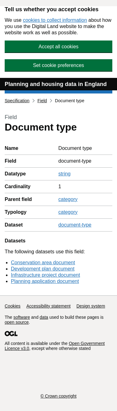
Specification (17, 100)
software (21, 317)
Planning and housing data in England (56, 84)
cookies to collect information (55, 20)
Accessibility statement (48, 305)
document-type (74, 224)
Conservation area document (43, 262)
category (67, 199)
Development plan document (43, 268)
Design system (90, 305)
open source (17, 322)
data (44, 317)
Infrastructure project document (45, 275)
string (64, 173)
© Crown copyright (58, 396)
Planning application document (45, 281)
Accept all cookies (58, 46)
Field (42, 100)
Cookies (13, 305)
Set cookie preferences (58, 65)
